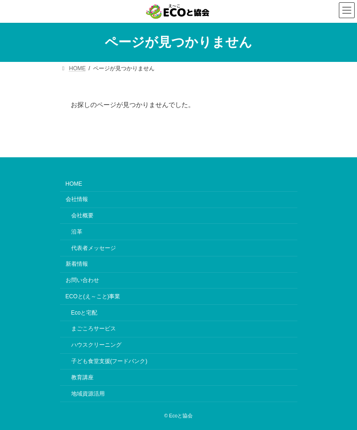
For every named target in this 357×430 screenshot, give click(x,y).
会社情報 (77, 199)
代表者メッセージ (93, 248)
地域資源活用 (88, 393)
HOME (74, 184)
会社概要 (82, 215)
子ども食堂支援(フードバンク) (109, 361)
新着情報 (77, 264)
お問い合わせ (82, 280)
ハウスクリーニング (96, 345)
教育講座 (82, 377)
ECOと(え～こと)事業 (93, 296)
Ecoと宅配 (84, 312)
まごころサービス (93, 329)
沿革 (76, 231)
